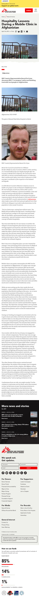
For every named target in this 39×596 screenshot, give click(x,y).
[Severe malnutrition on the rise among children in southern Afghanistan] (19, 435)
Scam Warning (6, 527)
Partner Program (6, 494)
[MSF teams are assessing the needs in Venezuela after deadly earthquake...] (19, 415)
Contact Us (5, 522)
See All (3, 409)
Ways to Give (5, 489)
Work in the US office (26, 508)
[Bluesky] (6, 472)
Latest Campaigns (25, 481)
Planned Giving (6, 496)
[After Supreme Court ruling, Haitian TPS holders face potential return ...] (19, 425)
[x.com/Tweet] (10, 472)
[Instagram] (14, 472)
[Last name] (28, 464)
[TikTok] (25, 472)
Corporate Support (7, 501)
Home (3, 16)
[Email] (10, 468)
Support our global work (10, 6)
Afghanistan (5, 73)
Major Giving (5, 491)
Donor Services (6, 481)
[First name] (10, 464)
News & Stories (11, 16)
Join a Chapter (24, 491)
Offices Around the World (9, 510)
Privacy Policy (5, 525)
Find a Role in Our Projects (27, 510)
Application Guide (25, 513)
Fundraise (23, 484)
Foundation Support (7, 498)
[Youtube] (18, 472)
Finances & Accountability (9, 486)
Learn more (5, 556)
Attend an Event (24, 486)
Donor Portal (5, 484)
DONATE (28, 10)
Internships (23, 515)
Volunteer (23, 489)
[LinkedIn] (21, 472)
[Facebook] (3, 472)
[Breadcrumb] (19, 17)
